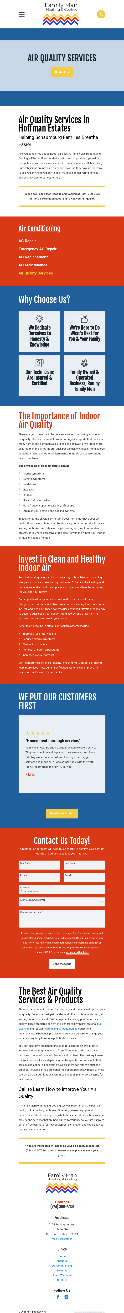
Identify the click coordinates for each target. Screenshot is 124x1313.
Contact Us (62, 72)
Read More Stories (62, 813)
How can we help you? (31, 912)
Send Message (62, 964)
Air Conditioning (62, 1265)
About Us (62, 1261)
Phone (23, 875)
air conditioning (68, 1028)
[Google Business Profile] (66, 1297)
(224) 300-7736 (62, 1207)
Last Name (70, 863)
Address (24, 887)
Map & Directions (62, 1239)
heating (48, 1028)
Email (68, 875)
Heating (62, 1270)
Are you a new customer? (33, 900)
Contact (62, 1280)
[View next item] (65, 801)
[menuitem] (62, 241)
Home (62, 1256)
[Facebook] (58, 1297)
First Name (25, 863)
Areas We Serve (62, 1275)
